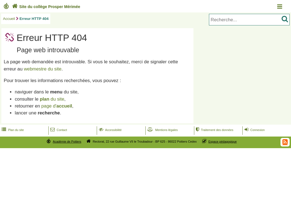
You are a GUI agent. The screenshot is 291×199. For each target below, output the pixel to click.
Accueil (9, 19)
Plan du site (12, 130)
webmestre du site (42, 69)
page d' (56, 106)
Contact (58, 130)
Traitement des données (214, 130)
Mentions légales (162, 130)
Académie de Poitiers (67, 141)
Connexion (254, 130)
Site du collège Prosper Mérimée (45, 6)
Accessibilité (110, 130)
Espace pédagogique (222, 141)
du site (52, 99)
